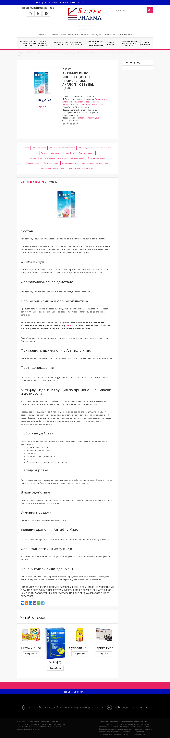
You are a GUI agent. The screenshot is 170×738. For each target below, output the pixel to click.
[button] (30, 14)
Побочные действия (96, 158)
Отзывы (53, 182)
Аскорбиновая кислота (87, 102)
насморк (71, 325)
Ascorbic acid (97, 104)
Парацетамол (101, 99)
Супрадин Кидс (80, 648)
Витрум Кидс (31, 648)
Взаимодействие (51, 163)
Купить (42, 106)
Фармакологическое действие (62, 148)
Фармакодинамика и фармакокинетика (95, 148)
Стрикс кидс (104, 648)
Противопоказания (86, 153)
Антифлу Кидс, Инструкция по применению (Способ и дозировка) (57, 158)
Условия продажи (69, 163)
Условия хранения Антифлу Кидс (94, 163)
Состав (26, 148)
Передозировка (33, 163)
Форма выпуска (39, 148)
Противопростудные (89, 118)
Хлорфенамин (69, 102)
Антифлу (55, 662)
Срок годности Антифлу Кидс (52, 168)
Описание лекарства (33, 182)
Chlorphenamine (82, 104)
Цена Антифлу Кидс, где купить (81, 168)
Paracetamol (68, 104)
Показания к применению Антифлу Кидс (57, 153)
